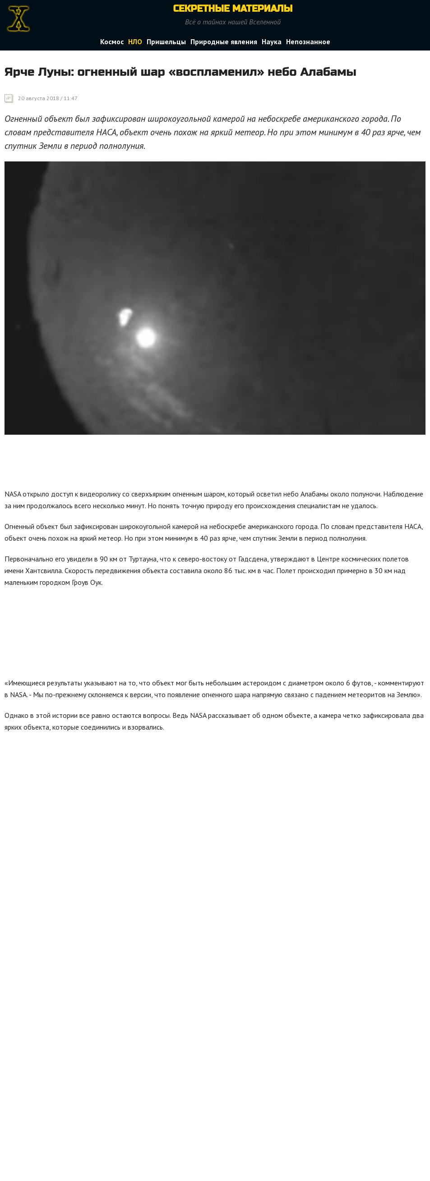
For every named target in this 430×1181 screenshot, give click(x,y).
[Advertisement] (169, 464)
